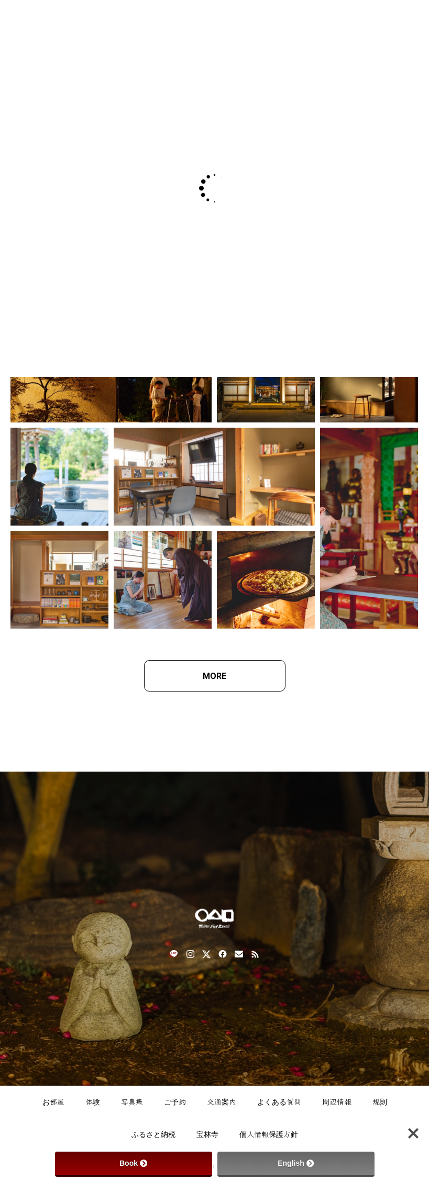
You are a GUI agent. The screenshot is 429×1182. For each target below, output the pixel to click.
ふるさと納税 (153, 1134)
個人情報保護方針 (268, 1134)
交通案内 (221, 1102)
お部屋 (53, 1102)
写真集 (132, 1102)
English (296, 1163)
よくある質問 (279, 1102)
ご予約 (175, 1102)
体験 (92, 1102)
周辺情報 (336, 1102)
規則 (379, 1102)
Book (133, 1163)
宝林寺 (207, 1134)
